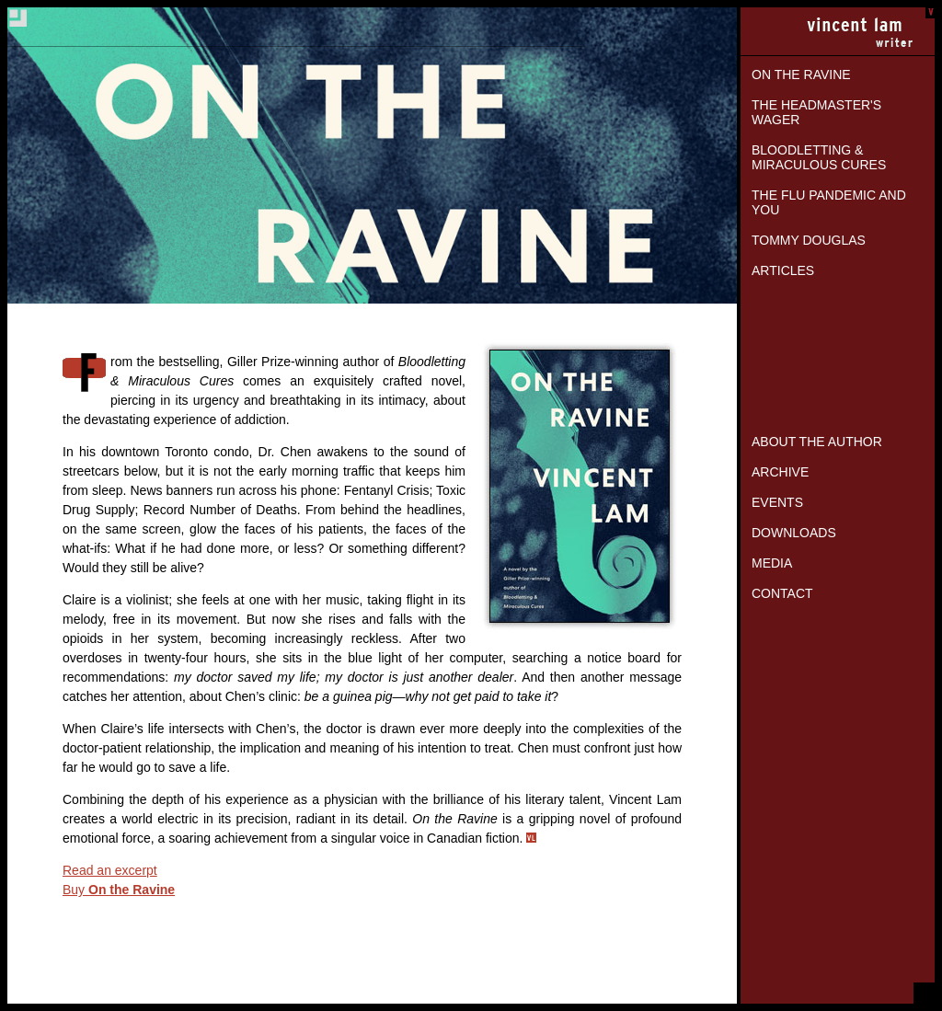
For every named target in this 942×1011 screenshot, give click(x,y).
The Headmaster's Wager (816, 112)
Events (777, 502)
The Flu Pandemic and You (829, 202)
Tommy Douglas (809, 240)
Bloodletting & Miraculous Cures (819, 157)
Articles (783, 270)
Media (772, 563)
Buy (119, 889)
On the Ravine (801, 74)
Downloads (794, 532)
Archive (780, 472)
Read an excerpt (110, 870)
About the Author (817, 441)
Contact (782, 593)
